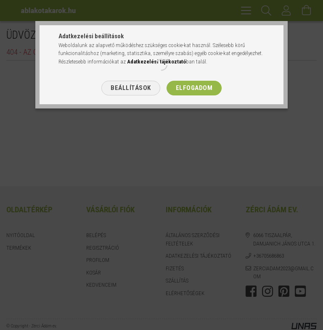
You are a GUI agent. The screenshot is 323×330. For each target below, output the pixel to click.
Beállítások (131, 88)
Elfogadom (194, 88)
